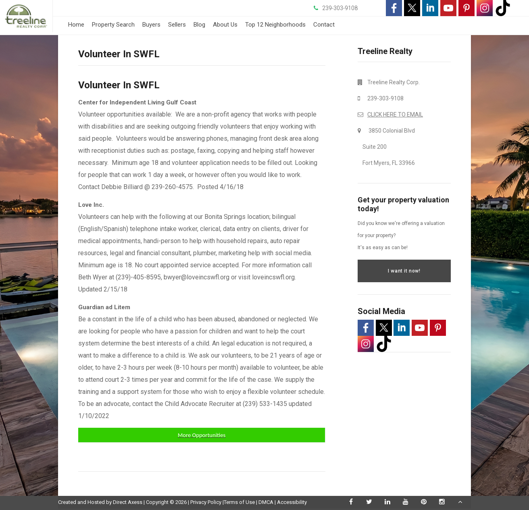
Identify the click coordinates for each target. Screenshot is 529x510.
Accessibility (292, 502)
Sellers (177, 24)
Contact (324, 24)
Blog (199, 24)
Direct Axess (127, 502)
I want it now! (404, 271)
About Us (225, 24)
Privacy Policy (205, 502)
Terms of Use (239, 502)
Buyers (151, 24)
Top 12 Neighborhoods (275, 24)
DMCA (265, 502)
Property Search (113, 24)
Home (76, 24)
